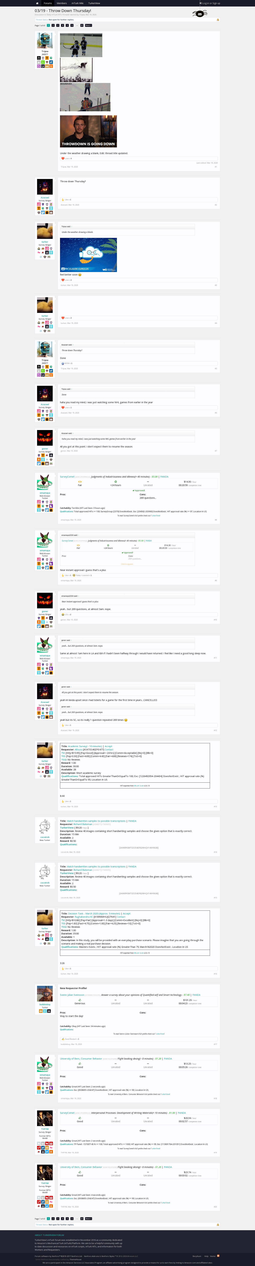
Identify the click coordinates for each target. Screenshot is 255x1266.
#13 (215, 806)
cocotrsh (44, 837)
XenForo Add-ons (91, 1256)
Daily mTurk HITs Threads (58, 14)
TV (62, 752)
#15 (215, 897)
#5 (216, 368)
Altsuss (78, 749)
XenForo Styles (107, 1256)
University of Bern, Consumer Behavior (81, 1058)
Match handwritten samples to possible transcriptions (96, 820)
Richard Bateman (83, 824)
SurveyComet (67, 476)
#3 (216, 285)
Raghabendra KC (84, 916)
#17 (215, 1044)
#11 (215, 658)
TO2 (63, 759)
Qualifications (66, 511)
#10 (215, 620)
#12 (215, 730)
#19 (215, 1152)
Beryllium (197, 1256)
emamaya (45, 493)
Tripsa (82, 14)
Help (206, 1256)
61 (82, 25)
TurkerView (155, 515)
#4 (216, 323)
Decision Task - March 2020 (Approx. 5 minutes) (94, 913)
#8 (216, 520)
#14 (215, 852)
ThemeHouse (75, 1259)
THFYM (45, 1129)
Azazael (45, 197)
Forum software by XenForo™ (58, 1256)
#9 (216, 580)
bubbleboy (45, 1004)
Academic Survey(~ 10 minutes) (85, 746)
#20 (215, 1207)
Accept (108, 746)
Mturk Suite (139, 786)
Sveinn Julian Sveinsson (72, 994)
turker (45, 241)
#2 (216, 205)
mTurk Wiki (77, 3)
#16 (215, 974)
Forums (48, 3)
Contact (109, 749)
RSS (218, 1256)
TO (63, 756)
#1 (216, 167)
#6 (216, 413)
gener (45, 448)
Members (62, 3)
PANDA (164, 476)
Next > (88, 25)
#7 (216, 451)
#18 (215, 1098)
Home (37, 3)
